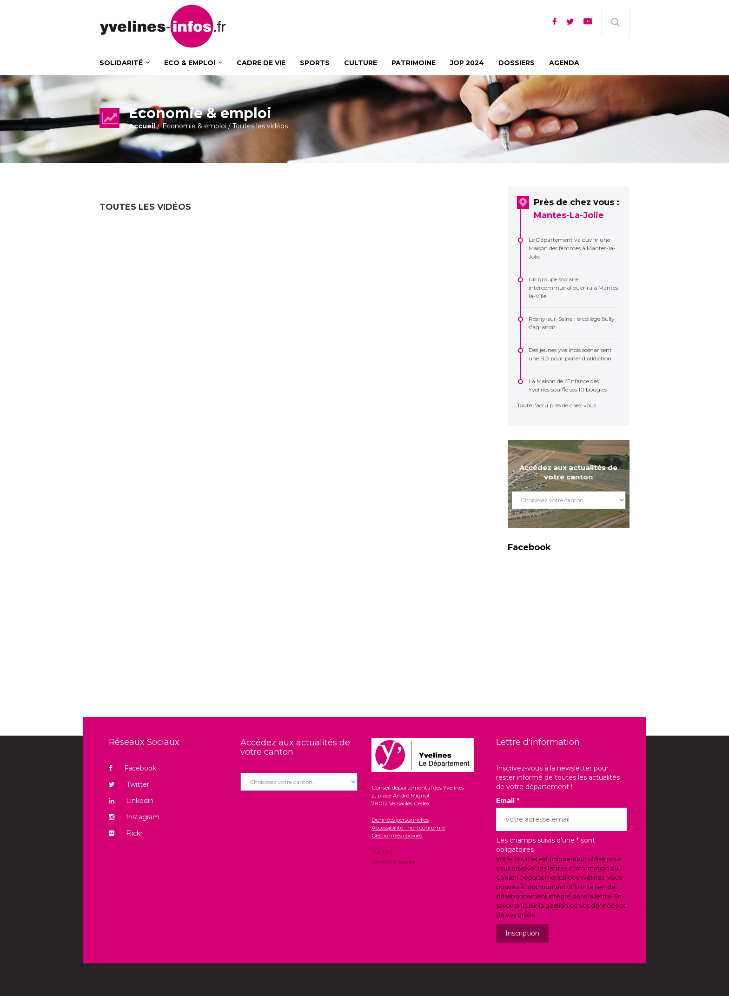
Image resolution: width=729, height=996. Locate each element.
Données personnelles (400, 819)
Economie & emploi (194, 126)
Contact (382, 852)
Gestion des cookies (396, 835)
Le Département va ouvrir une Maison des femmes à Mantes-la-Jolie (572, 248)
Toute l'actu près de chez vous (556, 405)
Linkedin (131, 801)
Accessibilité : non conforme (408, 827)
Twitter (129, 784)
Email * (507, 801)
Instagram (134, 817)
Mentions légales (393, 861)
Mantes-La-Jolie (569, 215)
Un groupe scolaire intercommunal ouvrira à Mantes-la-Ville (574, 287)
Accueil (142, 126)
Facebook (132, 768)
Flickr (126, 833)
